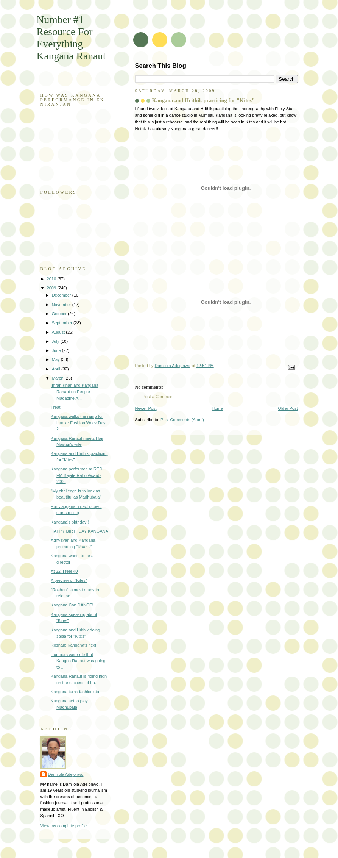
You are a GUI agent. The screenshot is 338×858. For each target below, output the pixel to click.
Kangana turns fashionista (75, 691)
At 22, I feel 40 (64, 571)
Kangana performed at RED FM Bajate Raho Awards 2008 (76, 475)
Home (217, 408)
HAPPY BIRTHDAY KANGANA (79, 531)
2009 (52, 288)
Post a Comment (158, 396)
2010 (52, 279)
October (60, 313)
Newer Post (146, 408)
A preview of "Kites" (69, 580)
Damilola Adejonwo (66, 774)
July (56, 341)
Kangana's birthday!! (70, 522)
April (56, 369)
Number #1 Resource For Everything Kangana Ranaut (71, 38)
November (62, 304)
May (56, 359)
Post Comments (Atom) (182, 419)
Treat (55, 407)
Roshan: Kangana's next (73, 645)
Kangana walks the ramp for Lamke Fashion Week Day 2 (78, 422)
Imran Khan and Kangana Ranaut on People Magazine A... (74, 391)
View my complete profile (63, 826)
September (62, 322)
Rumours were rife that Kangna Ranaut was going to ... (78, 660)
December (62, 295)
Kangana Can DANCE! (72, 605)
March (58, 378)
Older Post (288, 408)
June (57, 350)
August (59, 332)
